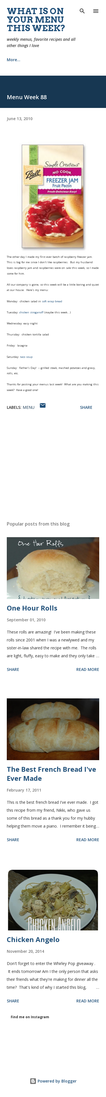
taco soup (26, 357)
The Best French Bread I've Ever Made (51, 773)
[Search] (82, 10)
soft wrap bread (52, 301)
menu (28, 407)
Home (12, 59)
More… (68, 59)
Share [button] (86, 407)
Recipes (40, 59)
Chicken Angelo (33, 939)
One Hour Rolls (32, 608)
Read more (87, 669)
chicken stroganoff (31, 312)
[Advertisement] (53, 467)
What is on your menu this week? (36, 19)
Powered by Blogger (53, 1081)
